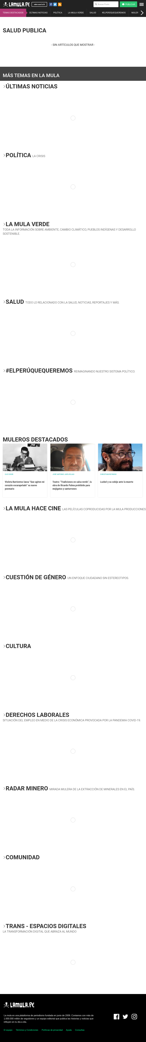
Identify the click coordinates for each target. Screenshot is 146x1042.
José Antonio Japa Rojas (63, 474)
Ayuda (69, 1030)
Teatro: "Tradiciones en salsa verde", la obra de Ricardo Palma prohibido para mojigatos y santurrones (72, 485)
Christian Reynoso (108, 474)
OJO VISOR (9, 474)
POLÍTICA (57, 12)
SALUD (93, 12)
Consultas (79, 1030)
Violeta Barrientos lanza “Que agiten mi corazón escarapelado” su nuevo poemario (24, 485)
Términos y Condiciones (27, 1030)
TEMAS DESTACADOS (13, 12)
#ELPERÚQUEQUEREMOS (114, 12)
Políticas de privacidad (52, 1030)
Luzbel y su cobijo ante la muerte (116, 481)
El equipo (8, 1030)
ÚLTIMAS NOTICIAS (38, 12)
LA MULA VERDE (76, 12)
